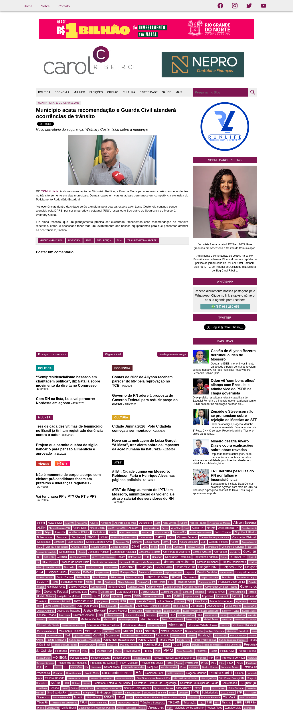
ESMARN (157, 572)
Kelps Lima (136, 610)
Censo (235, 542)
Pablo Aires (147, 635)
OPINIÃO (112, 92)
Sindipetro (88, 692)
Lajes (236, 610)
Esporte (189, 572)
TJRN (83, 702)
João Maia (142, 605)
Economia (127, 567)
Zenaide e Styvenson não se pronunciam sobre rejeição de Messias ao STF (234, 416)
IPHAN (114, 601)
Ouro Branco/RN (130, 635)
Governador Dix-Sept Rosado (221, 586)
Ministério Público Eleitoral (103, 625)
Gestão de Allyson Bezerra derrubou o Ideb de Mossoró (233, 355)
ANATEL (121, 528)
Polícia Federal (247, 650)
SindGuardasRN (56, 692)
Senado (54, 688)
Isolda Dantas (165, 601)
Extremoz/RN (226, 572)
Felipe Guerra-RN (209, 577)
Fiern (98, 581)
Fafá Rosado (100, 577)
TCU (129, 697)
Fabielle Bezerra (45, 577)
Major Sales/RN (237, 615)
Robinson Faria (154, 673)
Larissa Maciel (249, 611)
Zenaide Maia (233, 707)
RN (139, 672)
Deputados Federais (206, 557)
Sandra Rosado (54, 678)
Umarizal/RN (53, 708)
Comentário (212, 546)
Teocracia (193, 697)
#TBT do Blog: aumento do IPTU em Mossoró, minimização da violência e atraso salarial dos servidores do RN (143, 494)
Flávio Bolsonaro (126, 582)
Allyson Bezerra (244, 522)
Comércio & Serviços (233, 546)
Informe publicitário (61, 601)
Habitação (187, 591)
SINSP (172, 692)
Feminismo (228, 577)
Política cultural (79, 657)
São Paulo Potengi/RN (231, 678)
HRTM (96, 596)
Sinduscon (149, 692)
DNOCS (91, 567)
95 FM (41, 522)
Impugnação (222, 596)
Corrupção (220, 551)
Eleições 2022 (232, 567)
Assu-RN (60, 532)
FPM (170, 581)
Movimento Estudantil (244, 625)
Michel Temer (211, 619)
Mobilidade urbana (134, 625)
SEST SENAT (218, 688)
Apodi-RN (198, 527)
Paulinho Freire (153, 644)
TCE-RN (109, 697)
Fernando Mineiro (72, 581)
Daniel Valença (106, 557)
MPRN (97, 631)
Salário (239, 673)
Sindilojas (74, 692)
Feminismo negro (246, 577)
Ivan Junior (201, 601)
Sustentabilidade (62, 697)
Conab (81, 552)
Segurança (104, 240)
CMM (135, 546)
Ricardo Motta (91, 673)
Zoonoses (248, 708)
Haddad (199, 591)
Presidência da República (72, 662)
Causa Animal (152, 542)
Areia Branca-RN (228, 527)
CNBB (154, 547)
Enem (114, 572)
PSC (221, 663)
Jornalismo (197, 605)
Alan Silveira (169, 522)
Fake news (117, 577)
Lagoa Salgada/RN (210, 611)
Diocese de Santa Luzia (75, 562)
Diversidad (69, 567)
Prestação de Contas (102, 662)
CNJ (169, 547)
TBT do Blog (94, 697)
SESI (206, 688)
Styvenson (43, 697)
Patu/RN (112, 644)
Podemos (201, 651)
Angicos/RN (135, 528)
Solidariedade (210, 692)
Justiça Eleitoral (94, 610)
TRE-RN (174, 702)
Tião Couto (229, 697)
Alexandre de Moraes (220, 523)
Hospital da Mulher (68, 596)
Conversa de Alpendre (176, 551)
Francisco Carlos (186, 581)
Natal (139, 631)
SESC (197, 688)
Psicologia (251, 663)
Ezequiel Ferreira (246, 572)
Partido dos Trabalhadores (119, 639)
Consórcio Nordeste (149, 552)
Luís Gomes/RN (186, 615)
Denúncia (157, 557)
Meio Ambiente (150, 619)
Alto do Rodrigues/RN (59, 528)
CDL (174, 542)
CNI (162, 547)
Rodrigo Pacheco (175, 673)
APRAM (211, 528)
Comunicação (67, 551)
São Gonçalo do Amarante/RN (153, 678)
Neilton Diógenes (215, 631)
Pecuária (196, 645)
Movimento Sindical (70, 631)
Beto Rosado (223, 532)
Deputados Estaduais (177, 557)
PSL (39, 667)
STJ (247, 692)
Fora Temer (158, 581)
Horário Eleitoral (45, 596)
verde (142, 708)
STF (239, 692)
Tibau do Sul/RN (248, 697)
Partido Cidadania (56, 639)
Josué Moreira (233, 605)
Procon (179, 663)
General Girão (116, 586)
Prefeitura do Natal (233, 657)
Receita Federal (169, 667)
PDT (186, 644)
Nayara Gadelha (194, 631)
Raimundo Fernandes (133, 667)
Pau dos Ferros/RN (130, 644)
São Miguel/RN (208, 678)
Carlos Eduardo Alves (99, 541)
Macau (223, 615)
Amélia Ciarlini (97, 528)
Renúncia (58, 673)
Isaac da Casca (145, 601)
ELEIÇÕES (96, 92)
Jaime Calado (52, 605)
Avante (112, 532)
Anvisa (165, 528)
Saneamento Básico (77, 678)
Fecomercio (190, 577)
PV (86, 667)
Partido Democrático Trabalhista (84, 640)
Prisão (169, 663)
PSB (213, 662)
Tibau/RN (42, 702)
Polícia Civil (227, 650)
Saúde (55, 683)
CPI (39, 557)
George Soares (173, 586)
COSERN (235, 552)
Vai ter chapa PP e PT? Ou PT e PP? (66, 496)
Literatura (151, 615)
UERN (238, 702)
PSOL (48, 667)
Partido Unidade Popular (65, 645)
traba (112, 702)
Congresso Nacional (124, 551)
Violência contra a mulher (189, 707)
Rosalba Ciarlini (220, 673)
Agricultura (145, 522)
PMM (88, 240)
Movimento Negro (46, 631)
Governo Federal (56, 591)
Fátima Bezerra (156, 577)
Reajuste (152, 667)
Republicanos (73, 673)
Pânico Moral (178, 635)
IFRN (168, 596)
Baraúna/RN (179, 532)
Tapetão (78, 697)
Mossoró (74, 240)
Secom (86, 683)
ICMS (127, 596)
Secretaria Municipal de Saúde (199, 683)
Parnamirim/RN (238, 635)
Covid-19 (249, 551)
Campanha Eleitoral (244, 537)
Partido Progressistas (204, 639)
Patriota (101, 645)
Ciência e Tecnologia (57, 546)
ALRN (41, 527)
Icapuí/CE (116, 596)
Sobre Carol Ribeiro (225, 160)
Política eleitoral (100, 657)
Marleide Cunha (90, 619)
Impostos (207, 596)
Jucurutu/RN (250, 606)
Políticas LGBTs (141, 657)
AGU (157, 523)
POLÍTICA (44, 92)
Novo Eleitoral (54, 635)
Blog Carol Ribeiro (245, 532)
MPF (88, 631)
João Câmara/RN (109, 606)
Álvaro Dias (80, 527)
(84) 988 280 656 (226, 306)
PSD (230, 662)
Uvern (120, 708)
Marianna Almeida (57, 619)
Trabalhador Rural (127, 702)
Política (60, 657)
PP (211, 657)
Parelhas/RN (221, 635)
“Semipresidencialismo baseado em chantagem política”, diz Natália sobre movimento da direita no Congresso (68, 381)
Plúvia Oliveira (132, 651)
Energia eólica (128, 572)
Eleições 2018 (185, 567)
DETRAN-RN (237, 557)
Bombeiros (77, 537)
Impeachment (192, 596)
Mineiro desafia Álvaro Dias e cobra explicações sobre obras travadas (232, 445)
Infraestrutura (83, 601)
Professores (191, 663)
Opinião (98, 635)
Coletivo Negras (195, 547)
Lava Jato (64, 615)
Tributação (190, 702)
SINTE (195, 692)
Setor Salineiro (236, 688)
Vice (169, 707)
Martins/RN (110, 619)
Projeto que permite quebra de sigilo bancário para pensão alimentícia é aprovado (66, 449)
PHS (84, 651)
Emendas (75, 572)
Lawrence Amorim (84, 615)
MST (118, 631)
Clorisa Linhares (119, 546)
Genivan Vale (154, 586)
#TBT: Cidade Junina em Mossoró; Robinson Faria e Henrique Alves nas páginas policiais (143, 475)
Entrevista (144, 572)
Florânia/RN (143, 582)
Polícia (213, 651)
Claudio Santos (99, 546)
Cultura (62, 557)
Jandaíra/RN (69, 606)
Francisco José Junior (231, 581)
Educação (145, 567)
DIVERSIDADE (149, 92)
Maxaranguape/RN (128, 619)
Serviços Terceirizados (137, 688)
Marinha (73, 619)
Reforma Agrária (231, 667)
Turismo (226, 702)
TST (217, 702)
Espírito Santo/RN (173, 572)
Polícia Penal (43, 658)
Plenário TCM (104, 651)
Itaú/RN (180, 601)
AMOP (111, 528)
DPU (99, 567)
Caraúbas (59, 542)
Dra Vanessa (111, 567)
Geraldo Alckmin (193, 586)
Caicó (171, 537)
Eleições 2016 (163, 567)
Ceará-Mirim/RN (189, 542)
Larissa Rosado (46, 615)
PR (217, 657)
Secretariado (229, 683)
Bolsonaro (62, 537)
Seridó (74, 688)
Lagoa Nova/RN (190, 611)
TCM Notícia (49, 191)
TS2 (201, 702)
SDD (66, 683)
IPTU (123, 601)
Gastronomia (98, 586)
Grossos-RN (107, 591)
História (252, 591)
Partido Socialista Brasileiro (232, 640)
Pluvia (118, 651)
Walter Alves (214, 707)
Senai (65, 688)
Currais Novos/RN (79, 557)
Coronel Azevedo (202, 552)
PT (66, 667)
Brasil (104, 537)
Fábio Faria (83, 577)
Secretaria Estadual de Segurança (155, 683)
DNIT (81, 567)
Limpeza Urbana (134, 615)
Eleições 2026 (56, 572)
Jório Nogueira (180, 605)
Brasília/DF (116, 537)
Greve (93, 591)
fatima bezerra (134, 577)
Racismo (96, 667)
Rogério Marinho (196, 673)
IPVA (131, 601)
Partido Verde (87, 644)
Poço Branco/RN (185, 651)
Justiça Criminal (45, 610)
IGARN (178, 596)
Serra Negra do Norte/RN (108, 688)
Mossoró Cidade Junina (202, 625)
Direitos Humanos (207, 562)
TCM (119, 240)
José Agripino (215, 605)
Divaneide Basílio (53, 567)
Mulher (128, 631)
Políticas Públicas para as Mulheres (174, 657)
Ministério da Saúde (48, 625)
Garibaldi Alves (56, 586)
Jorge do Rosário (160, 605)
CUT (94, 557)
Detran (224, 557)
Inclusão (236, 596)
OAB (68, 635)
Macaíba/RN (211, 615)
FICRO (89, 582)
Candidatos (44, 541)
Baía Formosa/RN (129, 532)
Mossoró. (225, 625)
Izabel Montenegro (221, 601)
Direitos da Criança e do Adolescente (140, 562)
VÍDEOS (43, 463)
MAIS (179, 92)
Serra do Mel (87, 688)
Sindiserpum (104, 692)
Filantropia (110, 582)
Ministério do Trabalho (73, 625)
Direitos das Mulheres (178, 562)
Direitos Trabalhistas (234, 562)
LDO (100, 615)
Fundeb (40, 587)
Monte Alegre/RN (156, 625)
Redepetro (194, 667)
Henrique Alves (216, 591)
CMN (145, 546)
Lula (199, 615)
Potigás (202, 657)
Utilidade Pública (105, 707)
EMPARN (88, 572)
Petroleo (74, 651)
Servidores (183, 688)
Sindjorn (118, 692)
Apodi (186, 528)
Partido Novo (183, 640)
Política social (121, 657)
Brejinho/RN (130, 537)
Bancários (146, 532)
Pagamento (162, 635)
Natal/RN (151, 631)
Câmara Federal (187, 537)
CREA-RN (49, 557)
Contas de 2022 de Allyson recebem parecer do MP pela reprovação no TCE (142, 381)
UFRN (40, 707)
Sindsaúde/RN (133, 692)
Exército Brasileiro (207, 572)
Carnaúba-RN (122, 542)
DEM (146, 557)
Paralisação (205, 635)
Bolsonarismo (45, 537)
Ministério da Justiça (246, 619)
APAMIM (175, 528)
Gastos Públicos (78, 586)
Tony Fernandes (98, 702)
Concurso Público (98, 551)
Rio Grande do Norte (117, 673)
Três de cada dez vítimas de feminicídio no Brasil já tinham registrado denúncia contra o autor (69, 430)
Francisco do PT (207, 582)
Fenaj (55, 581)
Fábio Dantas (65, 577)
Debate (121, 557)
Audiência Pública (79, 532)
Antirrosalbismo (151, 528)
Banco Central (162, 532)
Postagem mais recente (52, 354)
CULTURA (129, 92)
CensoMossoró (249, 542)
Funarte (252, 582)
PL (92, 650)
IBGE (106, 596)
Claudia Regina (79, 546)
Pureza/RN (76, 667)
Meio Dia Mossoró (172, 619)
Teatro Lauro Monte (174, 697)
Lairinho (226, 610)
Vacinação (131, 707)
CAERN (160, 537)
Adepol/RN (82, 523)
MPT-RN (108, 631)
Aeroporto (106, 522)
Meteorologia (193, 619)
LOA (172, 615)
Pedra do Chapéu (212, 645)
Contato (64, 6)
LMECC (163, 615)
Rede (183, 667)
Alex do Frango (198, 522)
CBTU (166, 542)
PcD (167, 644)
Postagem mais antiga (173, 354)
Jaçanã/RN (241, 601)
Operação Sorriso (82, 635)
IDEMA (137, 596)
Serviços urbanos (163, 688)
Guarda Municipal (51, 240)
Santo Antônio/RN (124, 678)
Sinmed (162, 692)
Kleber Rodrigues (153, 611)
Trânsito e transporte (141, 240)
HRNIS (86, 596)
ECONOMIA (62, 92)
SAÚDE (166, 92)
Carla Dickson (75, 542)
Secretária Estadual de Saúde (112, 683)
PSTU (58, 667)
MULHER (79, 92)
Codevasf (179, 546)
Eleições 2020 (208, 567)
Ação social (55, 522)
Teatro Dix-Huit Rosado (147, 697)
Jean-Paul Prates (87, 605)
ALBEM (183, 523)
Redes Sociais (210, 667)
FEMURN (42, 581)
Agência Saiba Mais (125, 522)
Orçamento (112, 635)
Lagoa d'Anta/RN (172, 611)
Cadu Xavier (145, 537)
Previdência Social (152, 662)
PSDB (239, 662)
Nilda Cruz (232, 631)
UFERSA (250, 702)
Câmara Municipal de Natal (214, 537)
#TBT (118, 462)
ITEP (189, 601)
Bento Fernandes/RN (200, 532)
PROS (204, 663)
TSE (209, 702)
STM (253, 692)
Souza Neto (227, 692)
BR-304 (92, 537)
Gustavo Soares (149, 591)
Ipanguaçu (102, 601)
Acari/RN (69, 523)
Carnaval (137, 542)
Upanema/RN (86, 707)
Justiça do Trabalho (68, 610)
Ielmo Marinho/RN (153, 596)
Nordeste (244, 631)
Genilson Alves (136, 586)
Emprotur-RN (102, 572)
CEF (203, 542)
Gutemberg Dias (169, 591)
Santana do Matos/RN (102, 678)
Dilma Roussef (50, 562)
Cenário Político (218, 541)
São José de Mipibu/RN (186, 678)
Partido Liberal (146, 639)
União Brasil (68, 707)
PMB (157, 651)
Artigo (48, 532)
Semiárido (42, 688)
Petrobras (61, 650)
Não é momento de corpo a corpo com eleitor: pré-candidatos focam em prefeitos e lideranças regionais (68, 479)
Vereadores (156, 707)
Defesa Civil (134, 557)
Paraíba (191, 635)
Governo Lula (79, 591)
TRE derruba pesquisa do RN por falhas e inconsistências (232, 475)
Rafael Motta (112, 667)
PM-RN (147, 650)
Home (28, 6)
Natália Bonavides (171, 631)
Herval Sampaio (236, 591)
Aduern (94, 522)
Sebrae (76, 683)
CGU (39, 546)
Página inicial (113, 354)
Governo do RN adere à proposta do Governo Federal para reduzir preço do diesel (145, 400)
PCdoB (177, 644)
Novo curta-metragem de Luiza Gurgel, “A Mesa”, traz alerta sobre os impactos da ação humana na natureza (145, 445)
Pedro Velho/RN (232, 644)
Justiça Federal (118, 610)
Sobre (45, 6)
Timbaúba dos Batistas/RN (64, 702)
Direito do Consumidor (104, 562)
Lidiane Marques (114, 615)
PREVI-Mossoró (128, 662)
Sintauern (183, 692)
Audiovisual (99, 532)
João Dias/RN (126, 606)
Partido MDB (166, 639)
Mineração (227, 619)
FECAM (176, 577)
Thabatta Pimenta (210, 697)
